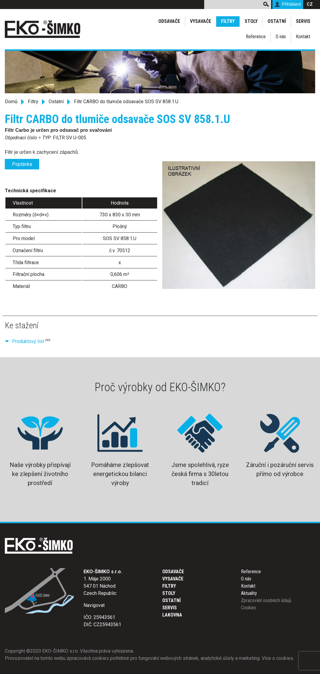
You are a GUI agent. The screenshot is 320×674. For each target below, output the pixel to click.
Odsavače (169, 21)
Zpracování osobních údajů (266, 600)
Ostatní (277, 21)
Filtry (228, 21)
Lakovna (172, 615)
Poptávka (22, 164)
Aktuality (249, 593)
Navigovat (94, 605)
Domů (11, 101)
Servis (303, 21)
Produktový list (28, 341)
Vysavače (200, 21)
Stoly (251, 21)
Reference (256, 36)
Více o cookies (277, 658)
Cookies (248, 608)
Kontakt (303, 36)
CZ (310, 4)
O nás (281, 36)
